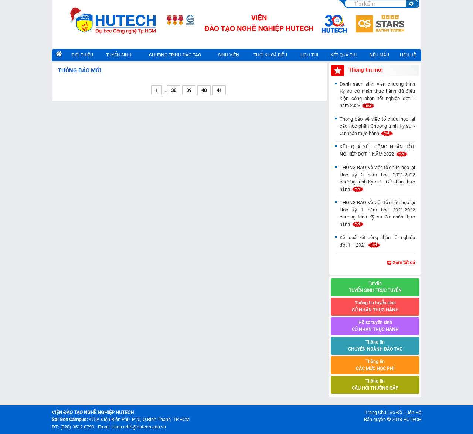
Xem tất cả (401, 262)
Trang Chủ (375, 412)
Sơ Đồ (395, 412)
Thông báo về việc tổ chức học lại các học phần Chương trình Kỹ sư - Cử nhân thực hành (377, 126)
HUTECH (412, 419)
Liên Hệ (413, 412)
